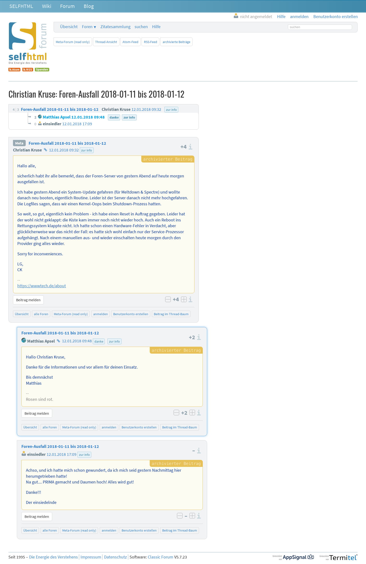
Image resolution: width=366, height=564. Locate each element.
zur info (86, 150)
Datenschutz (115, 557)
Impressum (91, 557)
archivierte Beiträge (176, 42)
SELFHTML (21, 6)
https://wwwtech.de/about (41, 285)
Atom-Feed (130, 42)
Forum (67, 6)
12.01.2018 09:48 (77, 341)
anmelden (100, 314)
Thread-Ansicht (106, 42)
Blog (89, 6)
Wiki (46, 6)
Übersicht (69, 26)
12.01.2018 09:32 (64, 150)
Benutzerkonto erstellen (130, 314)
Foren (87, 26)
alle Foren (41, 314)
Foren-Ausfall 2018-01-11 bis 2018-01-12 (67, 143)
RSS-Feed (150, 42)
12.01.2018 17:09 (61, 454)
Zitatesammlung (115, 26)
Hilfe (156, 26)
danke (98, 341)
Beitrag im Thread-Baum (171, 314)
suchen (141, 26)
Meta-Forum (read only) (73, 42)
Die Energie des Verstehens (53, 557)
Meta (19, 143)
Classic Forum (160, 557)
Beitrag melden (28, 299)
